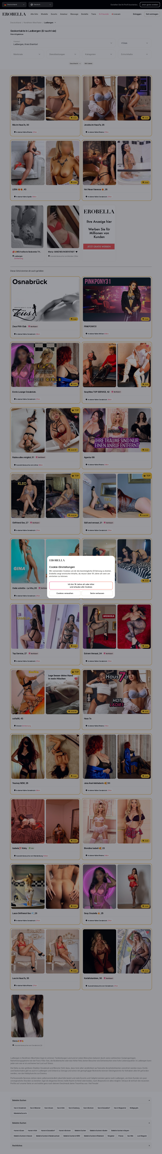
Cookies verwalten (64, 593)
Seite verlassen (97, 593)
